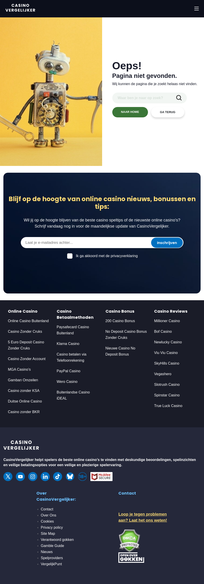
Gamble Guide (52, 546)
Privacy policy (52, 527)
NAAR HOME (130, 112)
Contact (47, 509)
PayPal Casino (68, 371)
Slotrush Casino (167, 384)
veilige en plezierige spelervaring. (93, 465)
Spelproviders (52, 558)
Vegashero (162, 374)
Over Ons (48, 515)
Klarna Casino (68, 344)
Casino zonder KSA (24, 391)
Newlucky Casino (168, 342)
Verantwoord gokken (57, 540)
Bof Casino (163, 331)
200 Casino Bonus (120, 321)
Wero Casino (67, 382)
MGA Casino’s (19, 369)
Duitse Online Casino (25, 401)
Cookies (47, 521)
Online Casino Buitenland (29, 321)
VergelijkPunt (51, 564)
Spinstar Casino (167, 395)
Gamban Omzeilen (23, 380)
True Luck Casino (168, 406)
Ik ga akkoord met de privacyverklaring (107, 256)
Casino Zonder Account (26, 359)
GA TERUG (167, 112)
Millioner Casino (167, 321)
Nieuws (47, 552)
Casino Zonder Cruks (25, 331)
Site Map (48, 533)
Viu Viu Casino (166, 353)
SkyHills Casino (166, 363)
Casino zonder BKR (24, 412)
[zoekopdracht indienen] (179, 98)
